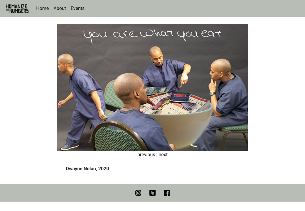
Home (42, 8)
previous (146, 154)
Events (78, 8)
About (59, 8)
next (163, 154)
